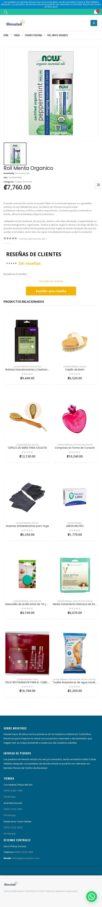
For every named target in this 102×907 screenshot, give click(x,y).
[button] (6, 12)
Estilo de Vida (35, 366)
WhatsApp (10, 796)
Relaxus (82, 366)
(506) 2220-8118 (24, 852)
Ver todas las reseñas (51, 281)
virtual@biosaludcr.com (26, 858)
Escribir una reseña (51, 291)
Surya (35, 679)
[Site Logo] (15, 23)
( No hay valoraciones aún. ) (33, 238)
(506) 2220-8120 (13, 827)
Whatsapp (10, 815)
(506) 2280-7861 (13, 790)
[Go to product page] (27, 341)
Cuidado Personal (23, 181)
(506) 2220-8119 (13, 809)
